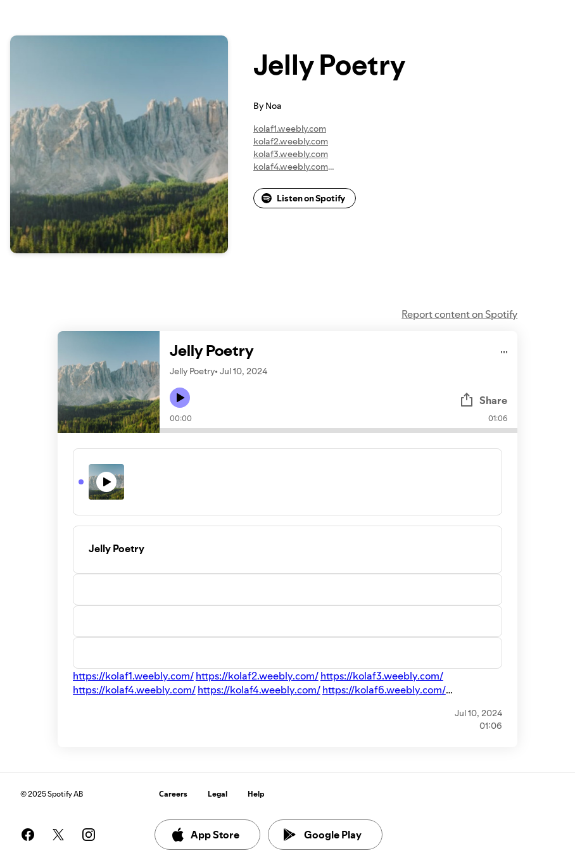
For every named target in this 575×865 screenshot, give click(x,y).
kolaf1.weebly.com (289, 128)
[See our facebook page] (27, 834)
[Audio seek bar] (338, 430)
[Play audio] (504, 349)
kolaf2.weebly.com (290, 141)
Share (483, 400)
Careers (173, 793)
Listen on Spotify (303, 198)
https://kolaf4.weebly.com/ (134, 690)
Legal (217, 793)
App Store (204, 834)
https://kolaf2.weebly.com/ (257, 676)
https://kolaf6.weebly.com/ (384, 690)
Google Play (323, 835)
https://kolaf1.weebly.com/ (133, 676)
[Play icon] (180, 398)
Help (256, 793)
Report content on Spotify (459, 314)
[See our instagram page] (88, 834)
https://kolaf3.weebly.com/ (381, 676)
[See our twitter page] (58, 834)
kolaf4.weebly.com (290, 166)
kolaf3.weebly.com (290, 154)
